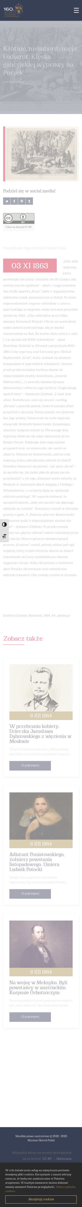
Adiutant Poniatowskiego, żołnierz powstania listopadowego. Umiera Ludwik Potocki (36, 862)
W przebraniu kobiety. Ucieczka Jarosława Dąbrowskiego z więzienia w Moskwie (40, 734)
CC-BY (47, 1158)
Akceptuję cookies (41, 1199)
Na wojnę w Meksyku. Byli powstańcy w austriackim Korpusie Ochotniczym (38, 988)
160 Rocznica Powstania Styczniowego (26, 103)
